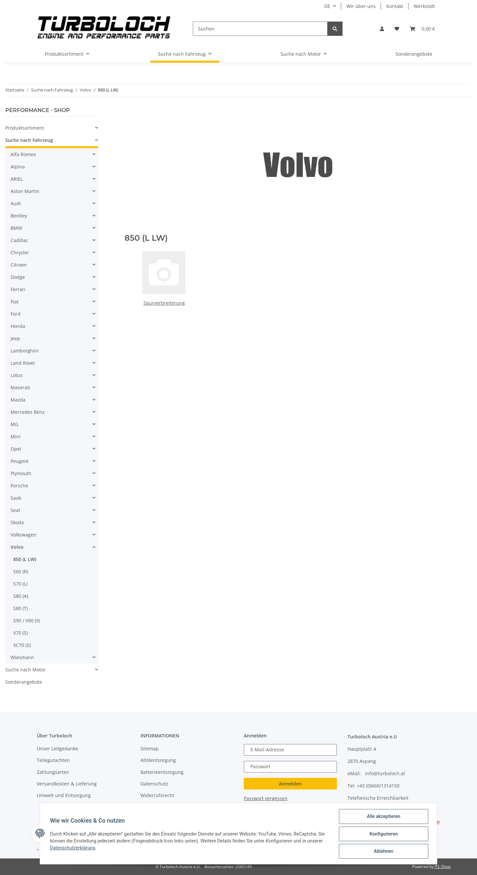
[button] (382, 28)
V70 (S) (20, 633)
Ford (16, 314)
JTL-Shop (442, 866)
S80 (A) (20, 596)
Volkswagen (23, 534)
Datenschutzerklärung (73, 848)
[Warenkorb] (422, 28)
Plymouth (21, 473)
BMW (16, 228)
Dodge (18, 277)
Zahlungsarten (53, 772)
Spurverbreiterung (164, 303)
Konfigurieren (383, 834)
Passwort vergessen (266, 798)
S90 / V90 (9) (26, 620)
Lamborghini (25, 350)
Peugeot (19, 461)
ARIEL (17, 179)
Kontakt (394, 6)
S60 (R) (20, 571)
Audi (16, 203)
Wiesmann (22, 657)
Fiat (15, 301)
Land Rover (23, 363)
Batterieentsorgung (162, 772)
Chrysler (20, 252)
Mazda (18, 400)
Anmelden (290, 784)
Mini (16, 436)
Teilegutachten (53, 760)
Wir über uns (361, 6)
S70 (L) (20, 584)
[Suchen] (260, 29)
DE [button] (327, 6)
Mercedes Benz (28, 412)
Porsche (19, 485)
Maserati (20, 387)
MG (14, 424)
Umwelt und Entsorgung (64, 795)
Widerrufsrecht (157, 795)
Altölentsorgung (158, 760)
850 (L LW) (24, 559)
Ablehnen (383, 851)
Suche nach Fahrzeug (29, 140)
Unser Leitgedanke (57, 748)
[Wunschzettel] (396, 28)
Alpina (18, 166)
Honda (18, 326)
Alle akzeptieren (382, 817)
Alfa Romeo (23, 154)
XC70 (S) (22, 645)
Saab (16, 498)
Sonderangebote (23, 682)
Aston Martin (25, 191)
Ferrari (18, 289)
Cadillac (19, 240)
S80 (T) (20, 608)
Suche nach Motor (25, 669)
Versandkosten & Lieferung (67, 784)
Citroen (19, 265)
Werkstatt (424, 6)
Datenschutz (154, 784)
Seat (15, 510)
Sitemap (149, 748)
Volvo (17, 547)
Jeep (15, 338)
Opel (16, 449)
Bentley (19, 216)
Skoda (17, 522)
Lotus (17, 375)
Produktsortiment (24, 128)
